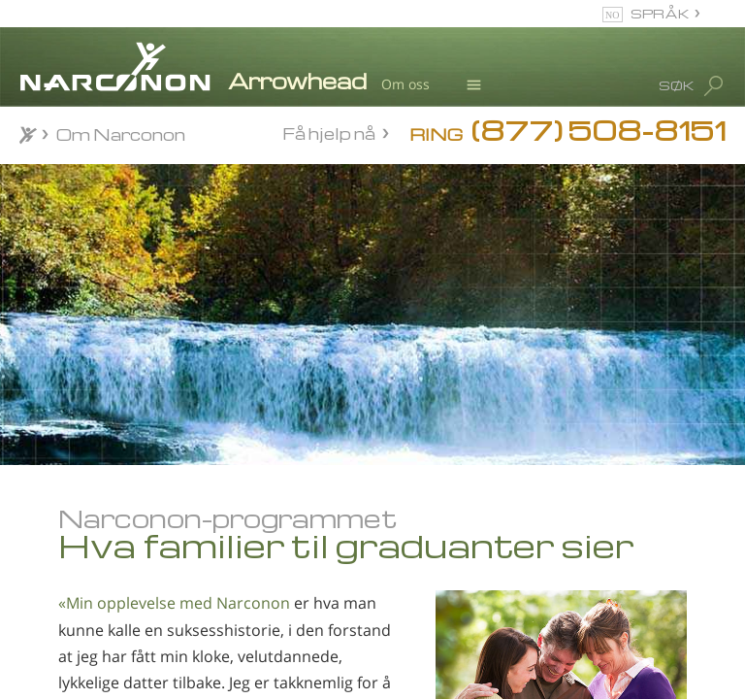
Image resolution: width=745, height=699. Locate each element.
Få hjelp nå (328, 133)
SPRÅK (660, 13)
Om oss (405, 84)
